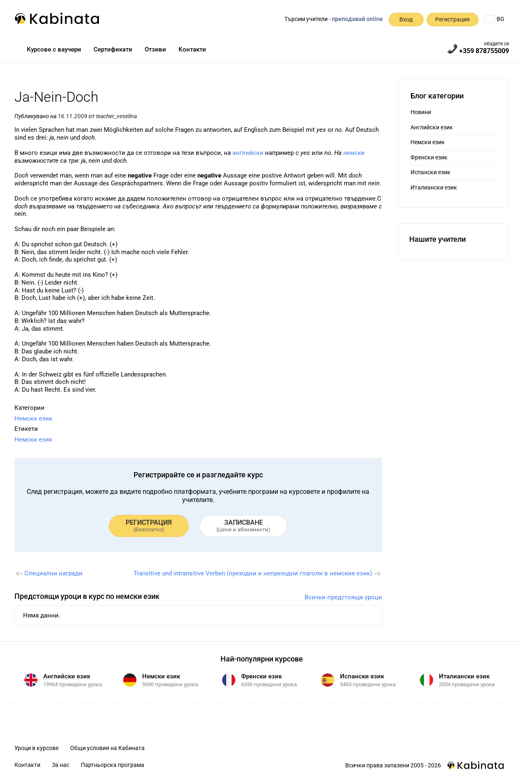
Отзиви (155, 49)
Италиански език (433, 187)
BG (494, 19)
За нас (60, 765)
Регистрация (452, 19)
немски (353, 153)
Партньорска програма (112, 765)
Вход (406, 19)
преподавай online (357, 19)
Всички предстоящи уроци (343, 597)
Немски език (33, 418)
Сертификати (113, 49)
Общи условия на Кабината (107, 748)
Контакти (192, 49)
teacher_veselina (116, 116)
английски (247, 153)
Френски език (429, 157)
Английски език (431, 127)
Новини (420, 112)
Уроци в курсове (36, 748)
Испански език (430, 172)
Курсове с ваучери (54, 49)
